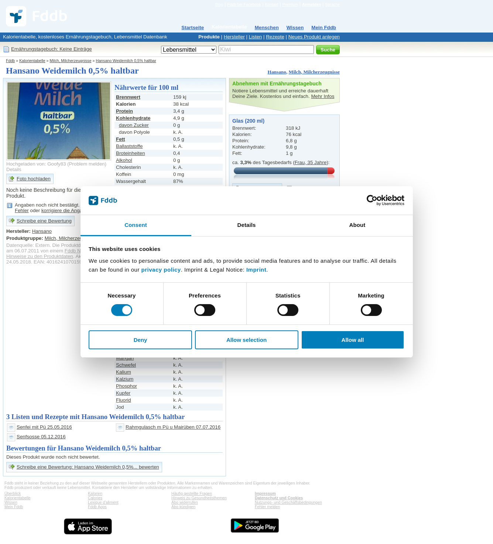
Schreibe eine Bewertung (44, 221)
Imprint (256, 269)
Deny (140, 340)
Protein (124, 111)
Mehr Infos (322, 96)
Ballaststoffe (129, 146)
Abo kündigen (183, 506)
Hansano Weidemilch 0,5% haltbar (126, 60)
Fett (120, 139)
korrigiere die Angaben (65, 210)
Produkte (209, 37)
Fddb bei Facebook (244, 4)
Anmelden (311, 4)
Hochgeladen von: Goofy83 (36, 164)
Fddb (10, 60)
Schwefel (126, 365)
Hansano (277, 72)
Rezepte (275, 37)
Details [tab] (246, 225)
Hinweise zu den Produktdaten (39, 256)
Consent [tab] (135, 225)
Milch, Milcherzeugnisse (71, 60)
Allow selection (246, 340)
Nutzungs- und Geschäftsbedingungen (288, 502)
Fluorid (123, 400)
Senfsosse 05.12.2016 (41, 436)
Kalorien (95, 493)
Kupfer (123, 393)
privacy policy (161, 269)
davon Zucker (134, 125)
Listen (255, 37)
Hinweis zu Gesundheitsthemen (199, 498)
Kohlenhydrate (133, 118)
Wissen (295, 27)
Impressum (265, 493)
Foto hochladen (34, 178)
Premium (290, 4)
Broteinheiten (130, 153)
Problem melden (87, 164)
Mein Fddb (323, 27)
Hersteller (234, 37)
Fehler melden (267, 506)
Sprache (332, 4)
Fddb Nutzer (78, 251)
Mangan (125, 358)
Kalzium (124, 379)
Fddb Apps (97, 506)
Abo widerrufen (184, 502)
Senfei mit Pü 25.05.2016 (44, 427)
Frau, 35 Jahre (311, 162)
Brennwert (128, 97)
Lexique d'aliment (103, 502)
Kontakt (271, 4)
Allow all (353, 340)
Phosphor (126, 386)
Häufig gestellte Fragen (191, 493)
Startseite (192, 27)
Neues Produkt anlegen (314, 37)
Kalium (123, 372)
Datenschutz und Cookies (279, 498)
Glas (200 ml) (248, 121)
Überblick (12, 493)
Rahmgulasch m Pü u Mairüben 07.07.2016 (173, 427)
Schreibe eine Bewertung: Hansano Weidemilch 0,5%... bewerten (88, 467)
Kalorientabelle (229, 27)
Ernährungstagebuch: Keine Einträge (51, 49)
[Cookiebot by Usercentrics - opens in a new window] (372, 200)
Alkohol (124, 160)
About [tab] (357, 225)
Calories (95, 498)
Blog (219, 4)
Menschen (267, 27)
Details (13, 169)
